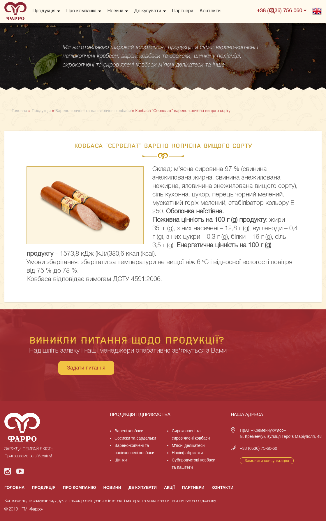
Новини (115, 11)
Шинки (120, 460)
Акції (169, 487)
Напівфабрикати (187, 452)
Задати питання (86, 368)
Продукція (43, 11)
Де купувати (147, 11)
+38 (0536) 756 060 (281, 10)
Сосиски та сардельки (135, 438)
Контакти (210, 11)
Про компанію (81, 11)
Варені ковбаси (128, 430)
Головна (14, 487)
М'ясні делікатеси (188, 445)
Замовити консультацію (266, 460)
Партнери (182, 11)
